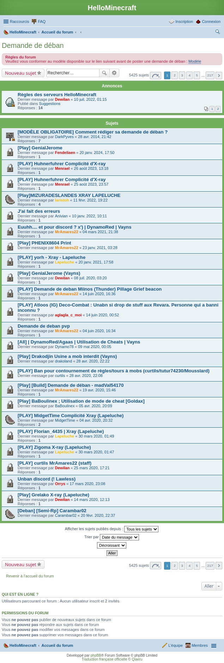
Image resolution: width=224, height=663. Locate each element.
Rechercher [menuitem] (217, 33)
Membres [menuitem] (200, 645)
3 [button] (182, 75)
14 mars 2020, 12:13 (92, 499)
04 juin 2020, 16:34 (99, 331)
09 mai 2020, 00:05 (94, 347)
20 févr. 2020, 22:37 (98, 515)
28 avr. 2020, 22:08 (86, 375)
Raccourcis (19, 21)
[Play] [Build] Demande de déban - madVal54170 (70, 385)
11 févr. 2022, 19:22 (90, 200)
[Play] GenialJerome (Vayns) (49, 273)
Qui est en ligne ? (20, 594)
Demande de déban (33, 45)
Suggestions (50, 103)
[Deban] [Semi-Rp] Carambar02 (52, 510)
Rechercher (104, 73)
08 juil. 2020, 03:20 (90, 278)
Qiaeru (137, 659)
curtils (60, 375)
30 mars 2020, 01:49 (96, 436)
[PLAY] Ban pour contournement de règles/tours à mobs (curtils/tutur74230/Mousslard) (114, 370)
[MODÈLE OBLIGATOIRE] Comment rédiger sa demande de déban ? (93, 132)
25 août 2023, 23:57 (91, 184)
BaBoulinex (65, 406)
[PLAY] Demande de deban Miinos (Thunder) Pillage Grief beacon (90, 289)
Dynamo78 (64, 347)
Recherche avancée (114, 73)
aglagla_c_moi (68, 315)
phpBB (96, 655)
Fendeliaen (65, 152)
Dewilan (62, 99)
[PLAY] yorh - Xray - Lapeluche (51, 257)
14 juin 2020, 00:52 (102, 315)
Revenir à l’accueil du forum (30, 576)
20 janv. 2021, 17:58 (95, 262)
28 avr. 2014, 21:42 (94, 137)
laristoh (62, 200)
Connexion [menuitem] (211, 21)
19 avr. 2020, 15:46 (99, 390)
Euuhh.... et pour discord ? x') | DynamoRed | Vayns (75, 227)
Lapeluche (64, 262)
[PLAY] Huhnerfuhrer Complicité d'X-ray (62, 163)
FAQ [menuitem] (42, 21)
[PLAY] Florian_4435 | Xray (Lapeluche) (61, 431)
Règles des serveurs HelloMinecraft (57, 94)
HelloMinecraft (23, 645)
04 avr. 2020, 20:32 (96, 420)
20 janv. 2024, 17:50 (96, 152)
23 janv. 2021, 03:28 (100, 248)
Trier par (111, 537)
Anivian (61, 216)
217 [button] (210, 75)
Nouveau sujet (20, 73)
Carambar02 (66, 515)
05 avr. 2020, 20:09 (95, 406)
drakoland (63, 361)
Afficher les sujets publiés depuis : (112, 529)
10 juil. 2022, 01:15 (90, 99)
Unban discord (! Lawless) (46, 479)
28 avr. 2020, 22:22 (92, 361)
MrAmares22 (66, 232)
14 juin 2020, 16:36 (99, 294)
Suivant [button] (219, 75)
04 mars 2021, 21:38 (100, 232)
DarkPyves (64, 137)
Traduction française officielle (104, 659)
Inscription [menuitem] (184, 21)
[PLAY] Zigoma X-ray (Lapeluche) (54, 447)
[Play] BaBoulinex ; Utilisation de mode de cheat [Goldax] (81, 401)
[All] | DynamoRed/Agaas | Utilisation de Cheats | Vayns (79, 342)
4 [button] (190, 75)
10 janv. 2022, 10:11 (89, 216)
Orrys (60, 484)
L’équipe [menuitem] (175, 645)
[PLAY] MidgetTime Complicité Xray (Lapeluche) (70, 415)
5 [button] (197, 75)
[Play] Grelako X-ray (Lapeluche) (53, 494)
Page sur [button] (155, 75)
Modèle (194, 61)
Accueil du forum (57, 645)
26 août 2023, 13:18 (91, 168)
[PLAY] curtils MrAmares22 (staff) (54, 463)
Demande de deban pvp (44, 326)
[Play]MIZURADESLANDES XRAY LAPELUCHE (69, 195)
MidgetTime (65, 420)
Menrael (62, 168)
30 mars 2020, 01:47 (96, 452)
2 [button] (175, 75)
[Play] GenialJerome (40, 147)
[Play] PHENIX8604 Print (44, 243)
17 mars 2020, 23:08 (87, 484)
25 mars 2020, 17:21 (92, 468)
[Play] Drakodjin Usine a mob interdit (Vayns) (67, 356)
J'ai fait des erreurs (39, 211)
